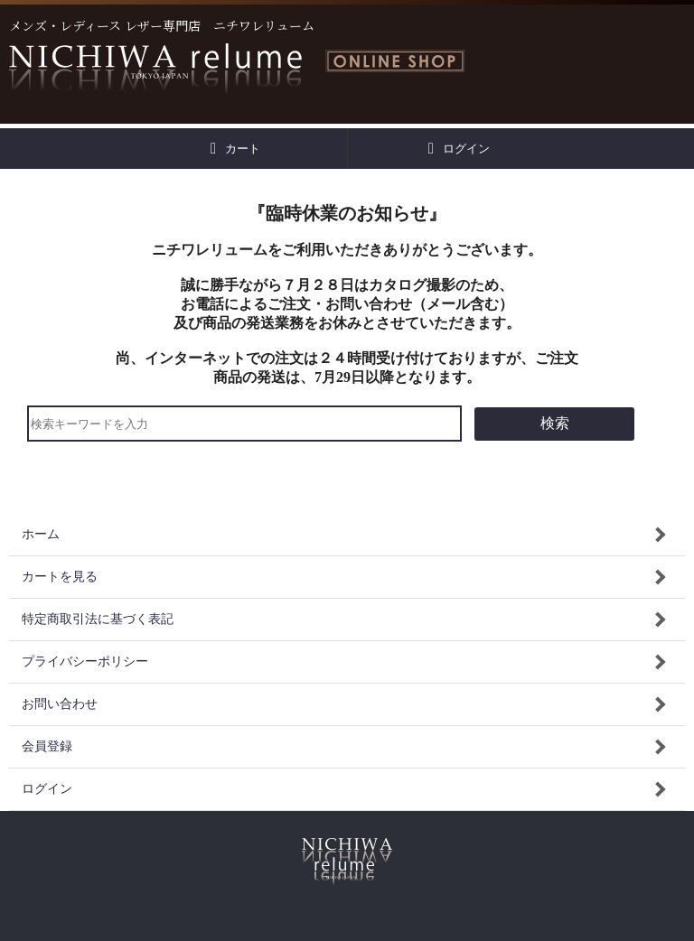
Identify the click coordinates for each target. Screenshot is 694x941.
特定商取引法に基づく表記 (98, 619)
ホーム (41, 534)
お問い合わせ (60, 704)
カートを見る (60, 576)
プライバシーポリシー (85, 661)
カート (235, 148)
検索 (554, 423)
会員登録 (47, 746)
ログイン (459, 148)
